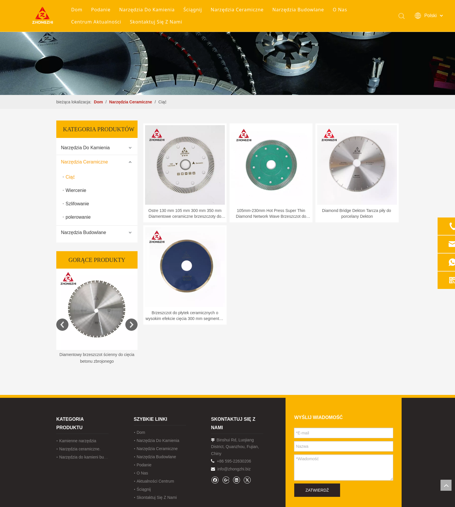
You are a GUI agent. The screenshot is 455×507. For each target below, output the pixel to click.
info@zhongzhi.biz (234, 469)
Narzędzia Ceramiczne (238, 10)
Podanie (102, 10)
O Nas (341, 10)
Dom (78, 10)
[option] (97, 317)
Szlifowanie (77, 203)
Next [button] (131, 325)
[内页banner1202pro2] (227, 47)
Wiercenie (76, 190)
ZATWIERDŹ (317, 490)
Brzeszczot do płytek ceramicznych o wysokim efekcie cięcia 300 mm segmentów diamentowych (185, 315)
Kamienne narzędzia (77, 440)
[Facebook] (215, 479)
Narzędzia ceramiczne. (79, 449)
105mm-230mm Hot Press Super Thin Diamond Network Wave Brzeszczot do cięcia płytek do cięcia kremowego (271, 213)
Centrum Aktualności (97, 22)
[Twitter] (247, 479)
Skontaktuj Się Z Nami (157, 22)
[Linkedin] (236, 479)
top (446, 485)
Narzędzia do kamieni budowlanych (91, 457)
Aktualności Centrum (155, 481)
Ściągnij (194, 10)
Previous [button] (62, 325)
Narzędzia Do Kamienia (148, 10)
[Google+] (225, 479)
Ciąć (70, 177)
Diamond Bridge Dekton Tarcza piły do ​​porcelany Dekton (357, 213)
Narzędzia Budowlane (299, 10)
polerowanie (78, 217)
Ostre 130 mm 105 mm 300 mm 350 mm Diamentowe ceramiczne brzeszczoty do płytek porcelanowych (184, 213)
